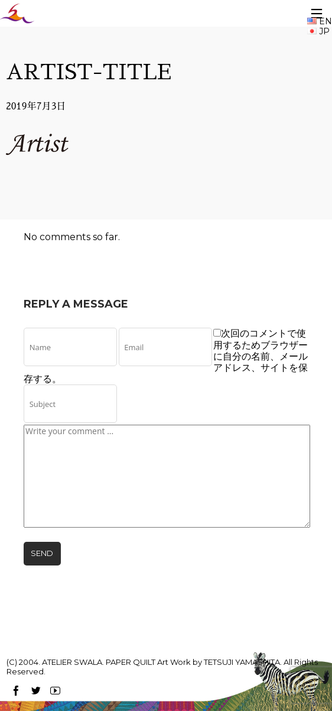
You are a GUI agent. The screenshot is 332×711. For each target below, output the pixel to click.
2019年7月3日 (36, 106)
